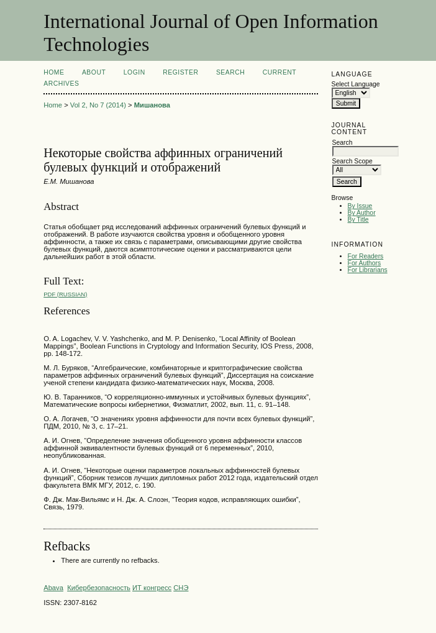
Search (230, 72)
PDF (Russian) (65, 294)
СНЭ (180, 587)
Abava (53, 587)
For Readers (366, 256)
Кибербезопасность (98, 587)
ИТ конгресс (151, 587)
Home (53, 72)
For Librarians (368, 269)
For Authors (364, 263)
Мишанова (152, 105)
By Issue (360, 206)
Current (279, 72)
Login (134, 72)
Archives (61, 83)
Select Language (356, 84)
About (94, 72)
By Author (362, 212)
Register (180, 72)
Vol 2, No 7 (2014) (98, 105)
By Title (358, 219)
